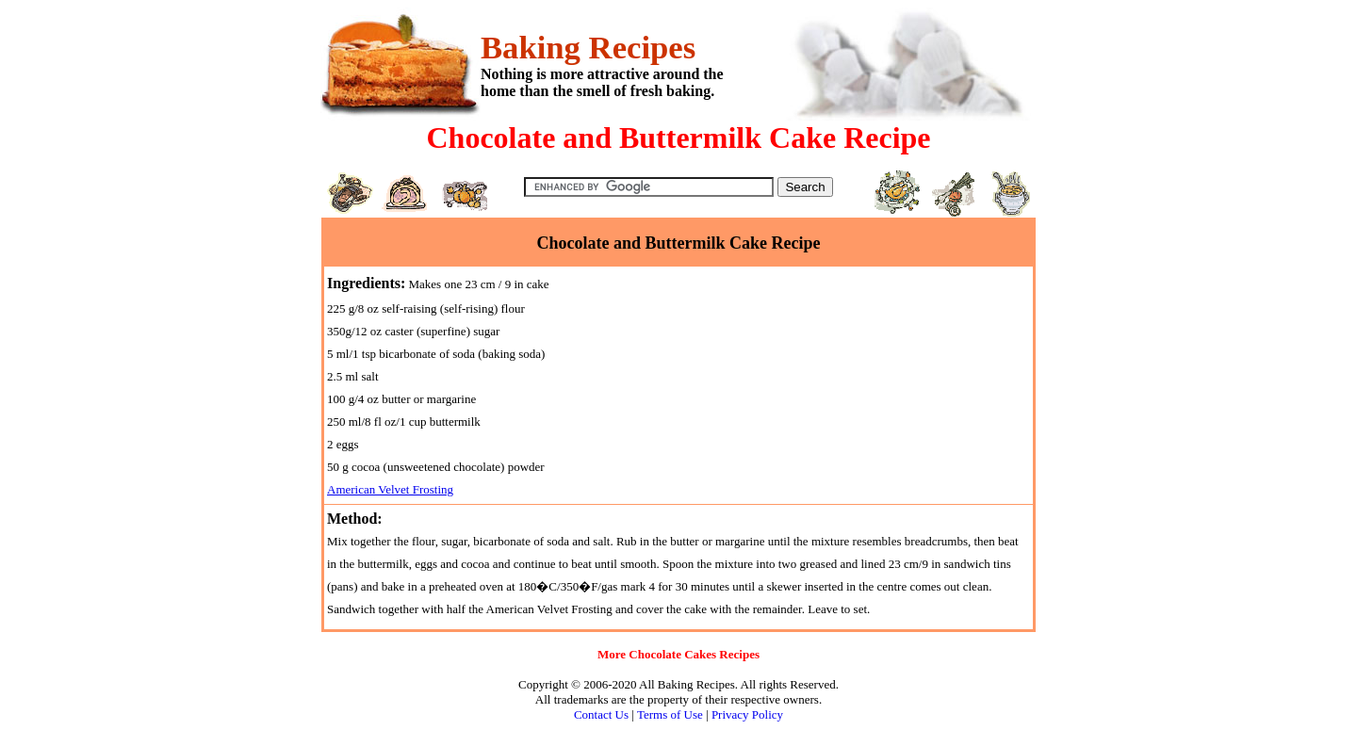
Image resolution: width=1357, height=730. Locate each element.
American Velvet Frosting (390, 489)
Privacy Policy (747, 714)
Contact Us (601, 714)
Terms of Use (670, 714)
